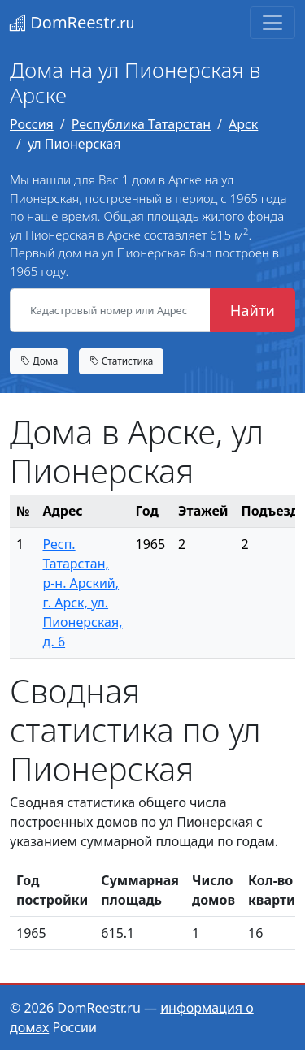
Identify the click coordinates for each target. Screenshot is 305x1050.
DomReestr (72, 22)
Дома (39, 360)
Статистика (121, 360)
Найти (252, 310)
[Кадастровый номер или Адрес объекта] (110, 310)
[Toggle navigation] (272, 22)
